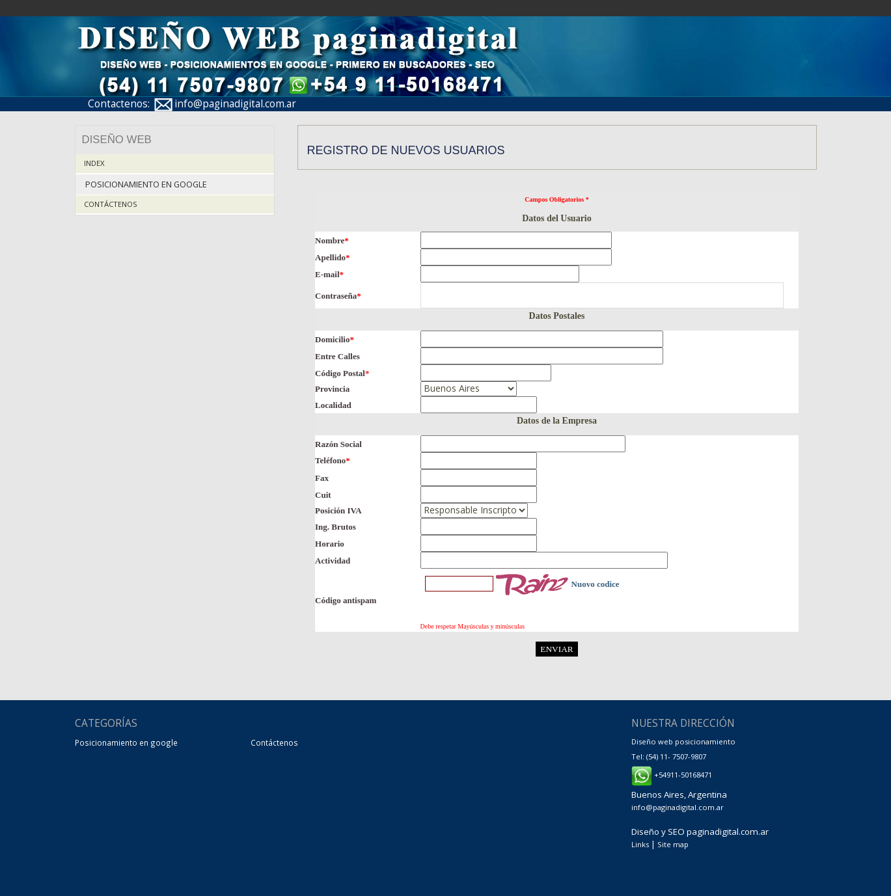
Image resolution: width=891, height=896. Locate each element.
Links (640, 844)
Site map (673, 844)
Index (94, 163)
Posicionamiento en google (146, 184)
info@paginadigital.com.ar (235, 104)
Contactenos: (119, 104)
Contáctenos (110, 204)
